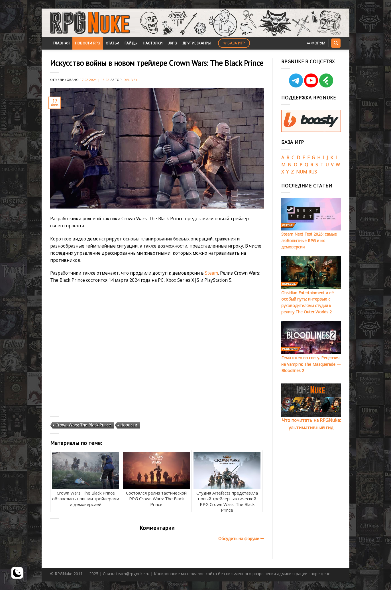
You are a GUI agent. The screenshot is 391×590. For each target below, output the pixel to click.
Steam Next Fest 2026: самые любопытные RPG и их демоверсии (309, 240)
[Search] (335, 43)
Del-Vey (130, 79)
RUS (312, 172)
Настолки (152, 43)
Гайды (131, 43)
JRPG (172, 43)
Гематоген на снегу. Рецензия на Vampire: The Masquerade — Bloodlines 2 (311, 364)
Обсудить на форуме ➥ (241, 538)
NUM (301, 172)
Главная (61, 43)
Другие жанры (196, 43)
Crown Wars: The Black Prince (83, 425)
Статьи (112, 43)
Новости (128, 425)
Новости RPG (87, 43)
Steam (211, 273)
